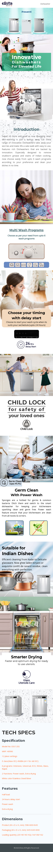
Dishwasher (45, 4)
